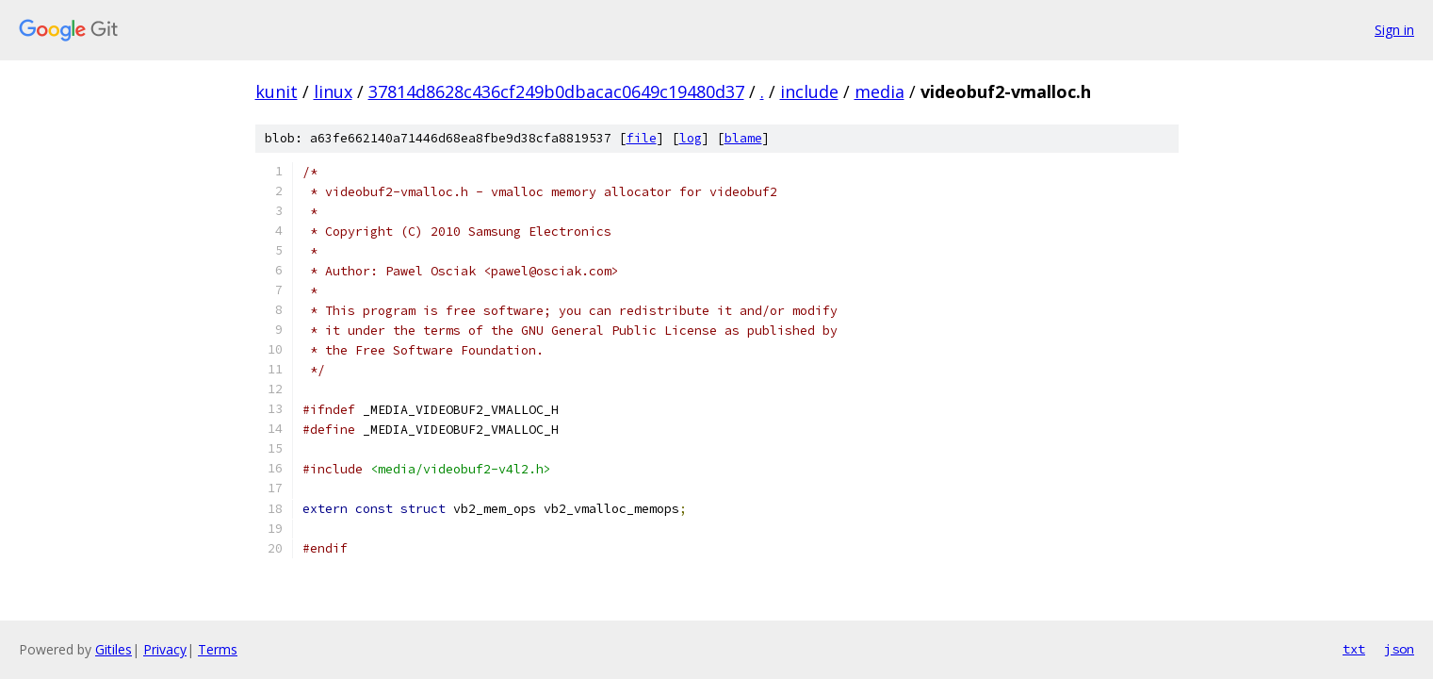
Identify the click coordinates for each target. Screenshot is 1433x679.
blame (743, 138)
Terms (217, 649)
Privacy (165, 649)
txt (1354, 648)
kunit (276, 91)
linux (333, 91)
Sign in (1394, 30)
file (642, 138)
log (690, 138)
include (809, 91)
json (1399, 648)
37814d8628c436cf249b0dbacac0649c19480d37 (556, 91)
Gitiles (113, 649)
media (879, 91)
